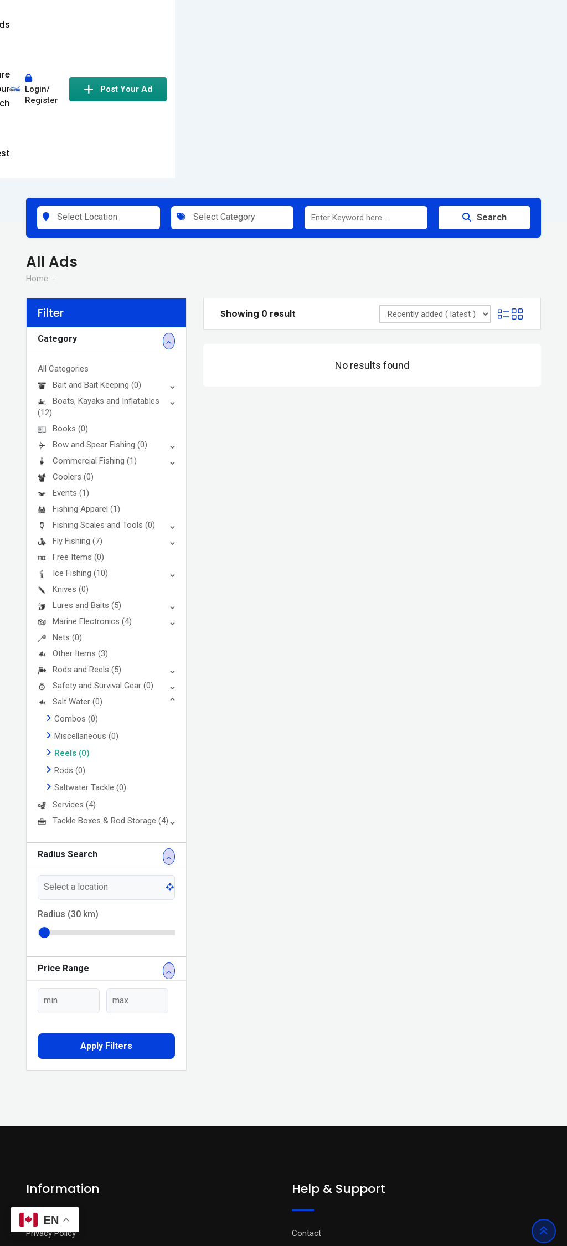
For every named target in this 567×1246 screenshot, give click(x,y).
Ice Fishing (73, 434)
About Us (43, 1144)
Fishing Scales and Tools (96, 385)
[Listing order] (435, 174)
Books (63, 289)
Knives (63, 450)
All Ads (187, 24)
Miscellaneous (86, 596)
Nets (60, 498)
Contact (306, 1094)
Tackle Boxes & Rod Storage (103, 681)
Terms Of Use (51, 1110)
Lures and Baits (79, 466)
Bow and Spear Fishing (92, 305)
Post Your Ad (492, 24)
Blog (34, 1127)
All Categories (63, 229)
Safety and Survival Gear (95, 546)
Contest (326, 24)
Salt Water (70, 562)
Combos (76, 579)
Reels (72, 614)
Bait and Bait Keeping (89, 245)
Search (484, 78)
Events (63, 353)
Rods (69, 631)
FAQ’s (302, 1127)
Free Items (71, 418)
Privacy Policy (51, 1094)
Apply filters (106, 906)
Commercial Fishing (87, 321)
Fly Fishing (70, 401)
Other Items (73, 514)
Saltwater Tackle (90, 648)
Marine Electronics (85, 482)
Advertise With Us (324, 1110)
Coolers (66, 337)
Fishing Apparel (79, 369)
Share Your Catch (255, 24)
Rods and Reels (79, 530)
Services (67, 665)
